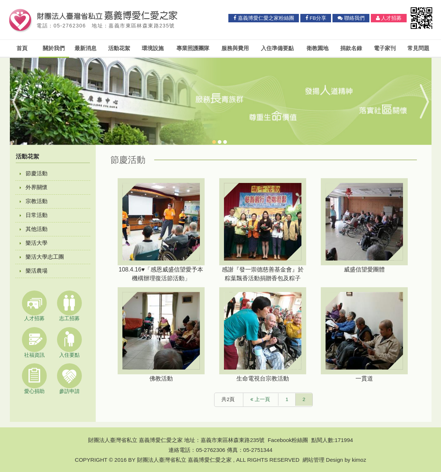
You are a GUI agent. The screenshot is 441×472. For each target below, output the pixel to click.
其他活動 (33, 229)
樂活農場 (33, 270)
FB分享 (315, 18)
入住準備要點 (277, 48)
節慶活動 (33, 173)
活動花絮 (119, 48)
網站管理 (313, 460)
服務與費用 (235, 48)
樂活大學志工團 (42, 257)
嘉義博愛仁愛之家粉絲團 (263, 18)
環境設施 (153, 48)
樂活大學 (33, 243)
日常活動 (33, 215)
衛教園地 (317, 48)
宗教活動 (33, 201)
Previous (22, 101)
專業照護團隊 (192, 48)
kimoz (359, 460)
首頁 (21, 48)
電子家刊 (385, 48)
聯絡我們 (351, 18)
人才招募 (389, 18)
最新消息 (85, 48)
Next (419, 101)
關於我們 (54, 48)
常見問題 (418, 48)
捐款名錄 (351, 48)
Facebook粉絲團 (288, 440)
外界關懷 (33, 187)
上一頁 (260, 399)
